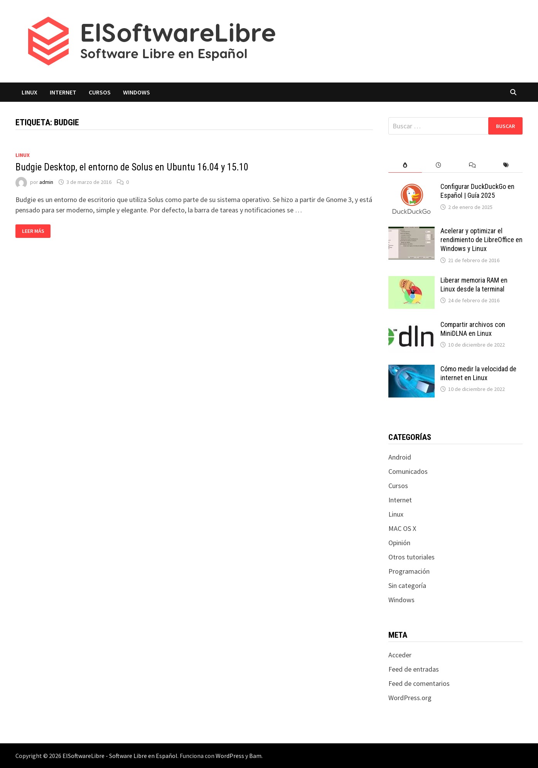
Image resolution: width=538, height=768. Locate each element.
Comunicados (408, 471)
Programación (409, 571)
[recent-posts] (438, 165)
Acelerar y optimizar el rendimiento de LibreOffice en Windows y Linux (481, 240)
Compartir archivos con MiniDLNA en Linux (472, 328)
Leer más (34, 231)
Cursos (100, 92)
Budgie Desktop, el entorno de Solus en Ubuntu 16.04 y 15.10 (131, 167)
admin (46, 182)
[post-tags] (506, 165)
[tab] (405, 165)
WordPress (230, 756)
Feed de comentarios (419, 683)
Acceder (400, 654)
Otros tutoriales (411, 556)
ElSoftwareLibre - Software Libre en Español (119, 756)
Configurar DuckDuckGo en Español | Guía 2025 (477, 190)
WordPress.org (410, 697)
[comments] (472, 165)
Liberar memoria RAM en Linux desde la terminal (474, 284)
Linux (29, 92)
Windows (136, 92)
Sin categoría (407, 585)
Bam (255, 756)
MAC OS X (402, 528)
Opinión (399, 542)
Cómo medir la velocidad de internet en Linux (478, 373)
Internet (63, 92)
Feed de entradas (413, 669)
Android (399, 457)
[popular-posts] (405, 165)
